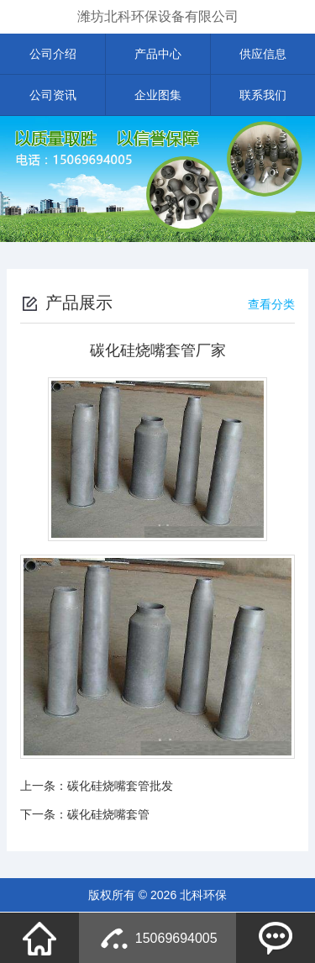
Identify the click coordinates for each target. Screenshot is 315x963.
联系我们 (262, 95)
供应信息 (262, 54)
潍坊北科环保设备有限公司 (158, 16)
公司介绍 (52, 54)
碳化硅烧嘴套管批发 (120, 785)
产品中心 (157, 54)
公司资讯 (52, 95)
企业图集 (157, 95)
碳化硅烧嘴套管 (108, 814)
